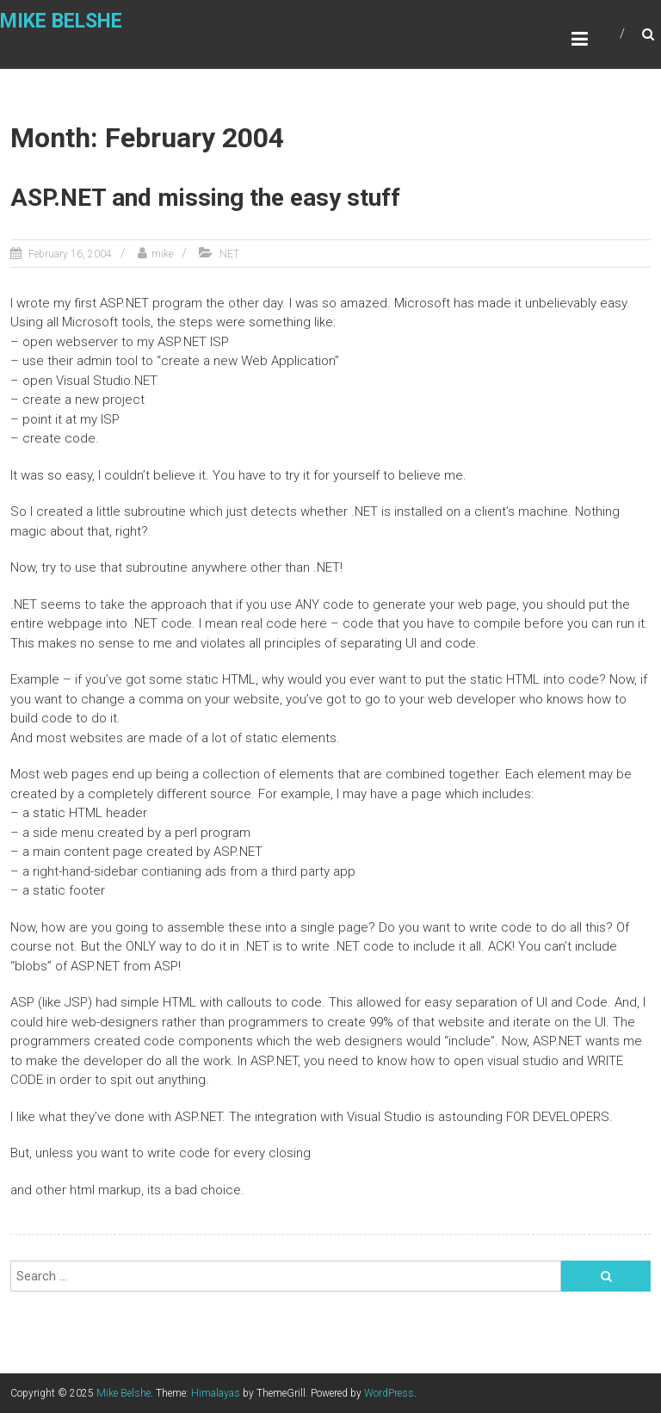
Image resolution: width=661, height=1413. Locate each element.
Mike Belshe (61, 21)
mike (162, 254)
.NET (228, 254)
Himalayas (215, 1393)
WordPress (389, 1393)
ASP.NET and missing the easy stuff (205, 197)
